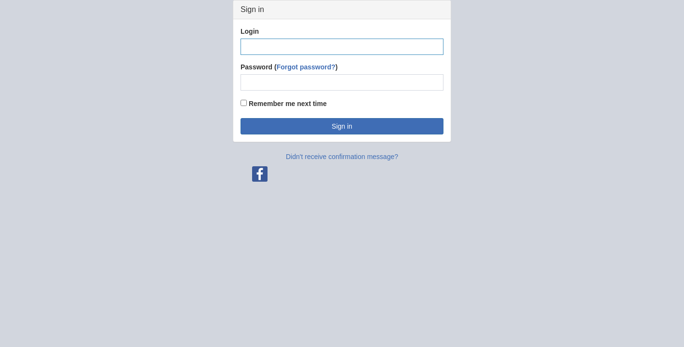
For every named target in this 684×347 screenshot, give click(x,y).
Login (250, 31)
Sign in (342, 126)
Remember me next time (284, 103)
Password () (289, 67)
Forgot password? (306, 67)
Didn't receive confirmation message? (342, 156)
